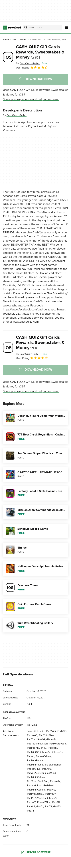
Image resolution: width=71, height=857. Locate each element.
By (28, 63)
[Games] (23, 39)
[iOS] (14, 39)
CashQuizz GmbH (17, 115)
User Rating (32, 67)
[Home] (6, 39)
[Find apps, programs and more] (42, 27)
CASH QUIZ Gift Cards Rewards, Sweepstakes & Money (40, 52)
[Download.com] (12, 28)
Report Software (35, 852)
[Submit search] (26, 27)
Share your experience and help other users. (31, 99)
